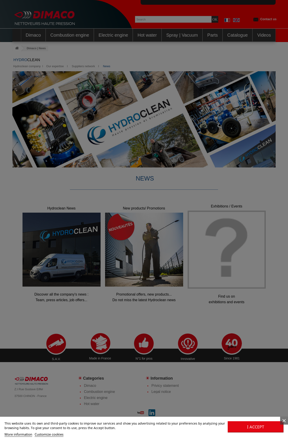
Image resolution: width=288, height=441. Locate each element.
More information (18, 434)
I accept (255, 427)
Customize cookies (49, 434)
